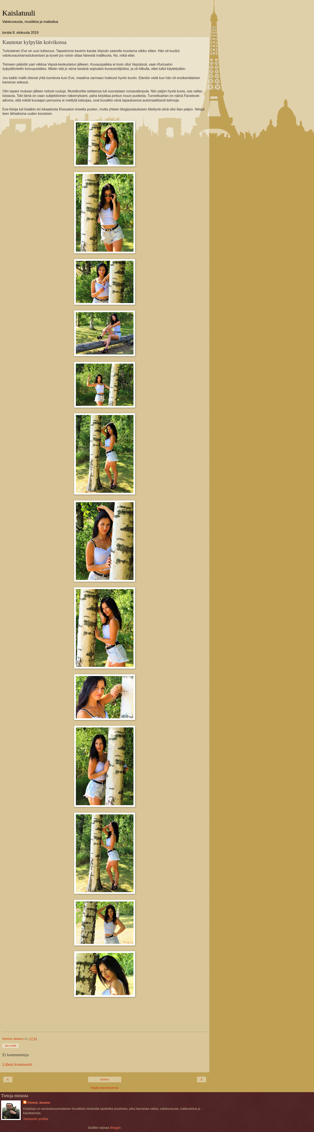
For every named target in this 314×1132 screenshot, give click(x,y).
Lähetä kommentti (17, 1064)
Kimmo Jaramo (38, 1102)
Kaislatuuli (18, 13)
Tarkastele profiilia (35, 1119)
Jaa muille (10, 1045)
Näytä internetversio (105, 1088)
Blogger (115, 1127)
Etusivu (104, 1079)
